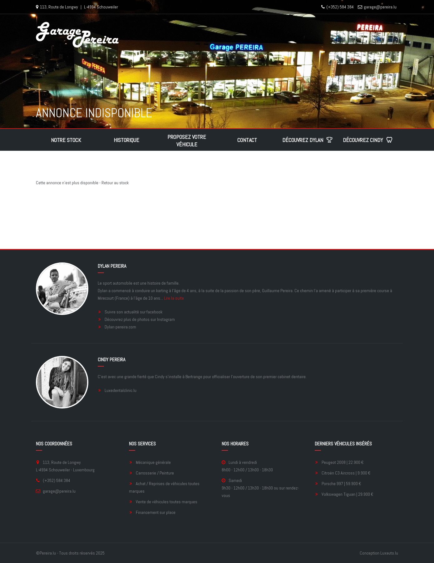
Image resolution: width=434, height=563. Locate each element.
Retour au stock (115, 182)
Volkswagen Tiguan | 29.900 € (347, 494)
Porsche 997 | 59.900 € (341, 483)
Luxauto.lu (389, 553)
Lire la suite (174, 298)
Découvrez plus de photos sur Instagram (140, 319)
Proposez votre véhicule (186, 140)
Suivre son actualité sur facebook (133, 312)
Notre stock (66, 140)
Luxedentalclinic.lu (120, 390)
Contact (247, 140)
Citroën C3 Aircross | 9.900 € (346, 473)
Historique (126, 140)
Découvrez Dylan (307, 140)
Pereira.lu (48, 553)
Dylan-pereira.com (120, 327)
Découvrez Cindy (368, 140)
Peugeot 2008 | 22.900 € (342, 462)
